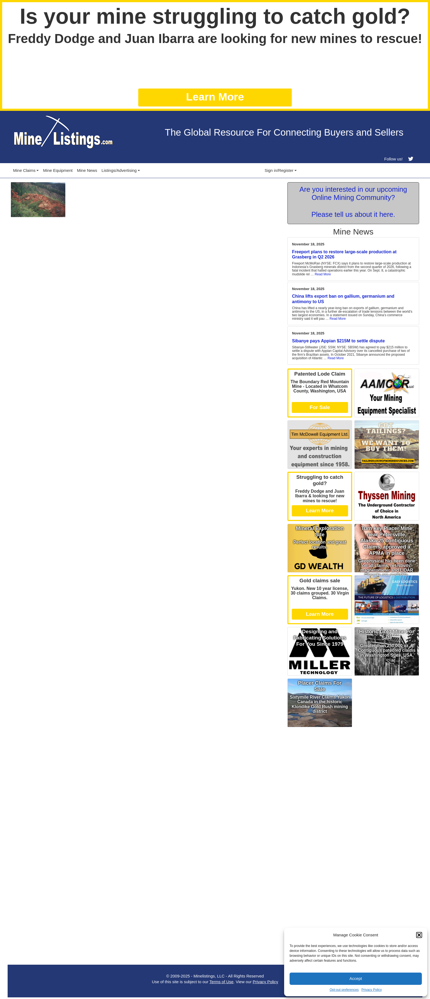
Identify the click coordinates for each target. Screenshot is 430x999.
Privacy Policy (371, 990)
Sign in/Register (279, 170)
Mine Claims (24, 170)
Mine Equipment (57, 170)
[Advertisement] (353, 768)
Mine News (87, 170)
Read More (323, 274)
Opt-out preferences (344, 990)
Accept (355, 978)
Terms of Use (222, 981)
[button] (419, 935)
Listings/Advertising (119, 170)
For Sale (320, 407)
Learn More (215, 97)
